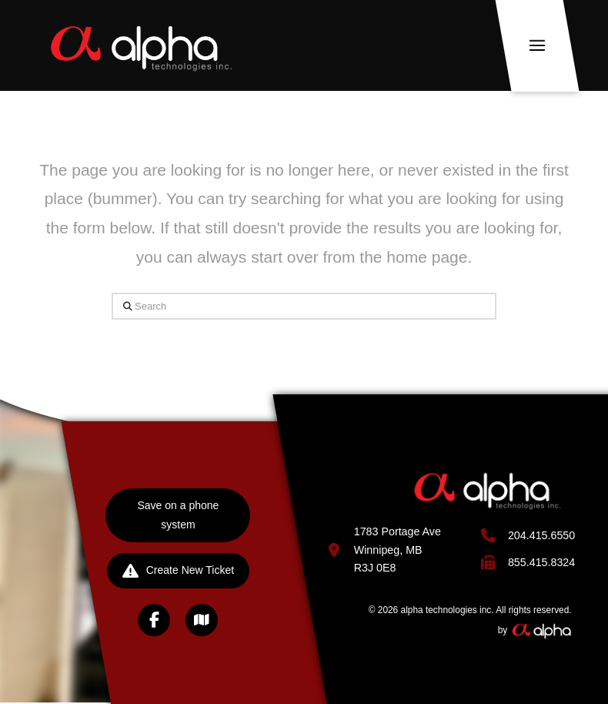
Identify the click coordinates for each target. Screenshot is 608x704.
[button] (538, 46)
